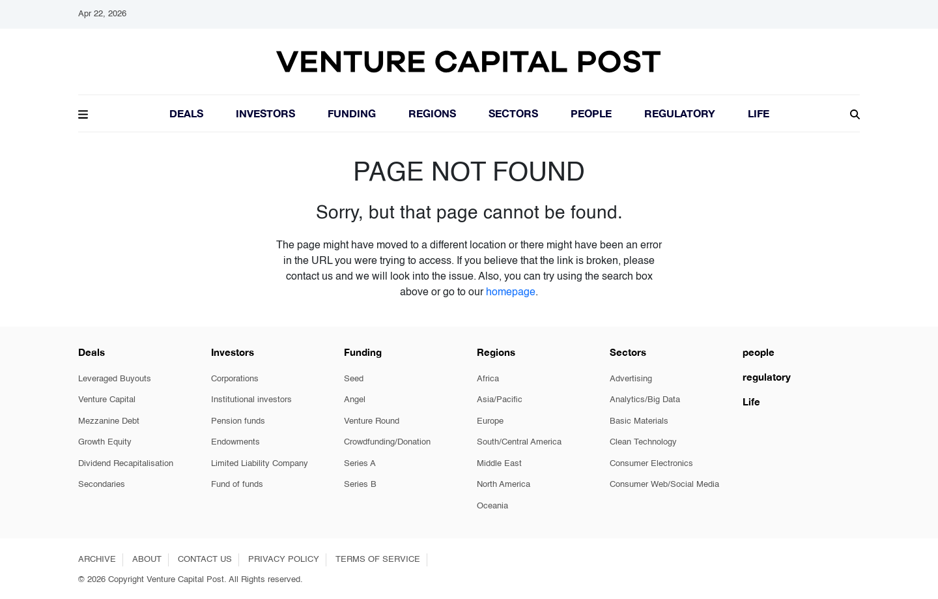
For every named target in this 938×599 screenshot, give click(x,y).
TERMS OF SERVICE (377, 559)
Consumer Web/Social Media (664, 484)
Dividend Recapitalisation (125, 464)
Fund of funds (237, 484)
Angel (354, 400)
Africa (488, 379)
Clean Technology (643, 442)
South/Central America (519, 442)
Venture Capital (106, 400)
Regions (432, 113)
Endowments (235, 442)
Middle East (499, 464)
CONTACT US (205, 559)
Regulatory (679, 113)
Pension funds (238, 421)
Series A (360, 464)
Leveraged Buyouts (114, 379)
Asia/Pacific (499, 400)
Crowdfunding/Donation (387, 442)
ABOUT (147, 559)
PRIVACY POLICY (283, 559)
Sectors (513, 113)
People (591, 113)
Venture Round (371, 421)
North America (503, 484)
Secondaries (101, 484)
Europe (490, 421)
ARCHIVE (97, 559)
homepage (510, 292)
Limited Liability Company (259, 464)
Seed (353, 379)
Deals (186, 113)
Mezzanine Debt (108, 421)
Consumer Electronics (651, 464)
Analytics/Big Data (645, 400)
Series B (360, 484)
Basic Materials (639, 421)
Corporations (235, 379)
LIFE (758, 113)
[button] (83, 113)
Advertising (631, 379)
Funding (352, 113)
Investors (265, 113)
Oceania (492, 506)
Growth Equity (105, 442)
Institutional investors (251, 400)
